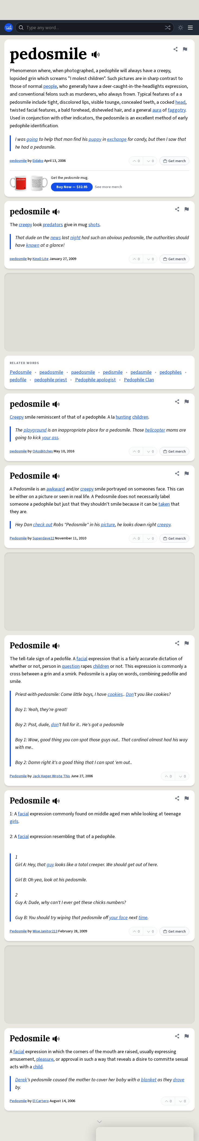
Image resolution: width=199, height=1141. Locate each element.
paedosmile (83, 372)
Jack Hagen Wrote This (51, 776)
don (55, 724)
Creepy (17, 417)
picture (108, 524)
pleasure (44, 1059)
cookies (115, 694)
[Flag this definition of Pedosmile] (186, 473)
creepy (25, 224)
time (143, 917)
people (50, 86)
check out (42, 524)
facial (81, 658)
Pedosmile (20, 372)
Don (130, 694)
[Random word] (167, 27)
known (32, 245)
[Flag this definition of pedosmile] (185, 49)
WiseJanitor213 (45, 931)
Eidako (38, 161)
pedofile (18, 379)
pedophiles (171, 372)
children (140, 417)
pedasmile (141, 372)
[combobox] (94, 27)
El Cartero (41, 1101)
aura (156, 110)
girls (14, 821)
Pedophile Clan (139, 379)
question (71, 666)
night (75, 237)
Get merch (174, 161)
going (32, 139)
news (55, 237)
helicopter (155, 430)
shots (94, 224)
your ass (50, 437)
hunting (123, 417)
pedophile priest (50, 379)
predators (53, 224)
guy (50, 864)
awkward (55, 489)
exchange (117, 139)
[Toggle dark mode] (180, 27)
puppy (95, 139)
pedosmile (18, 161)
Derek (21, 1079)
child (38, 1066)
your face (118, 917)
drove (178, 1079)
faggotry (176, 110)
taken (164, 504)
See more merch (108, 187)
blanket (148, 1079)
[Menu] (190, 27)
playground (35, 430)
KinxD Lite (41, 259)
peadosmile (51, 372)
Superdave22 (43, 538)
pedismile (113, 372)
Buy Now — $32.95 (71, 187)
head (180, 102)
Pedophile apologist (95, 379)
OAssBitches (43, 451)
